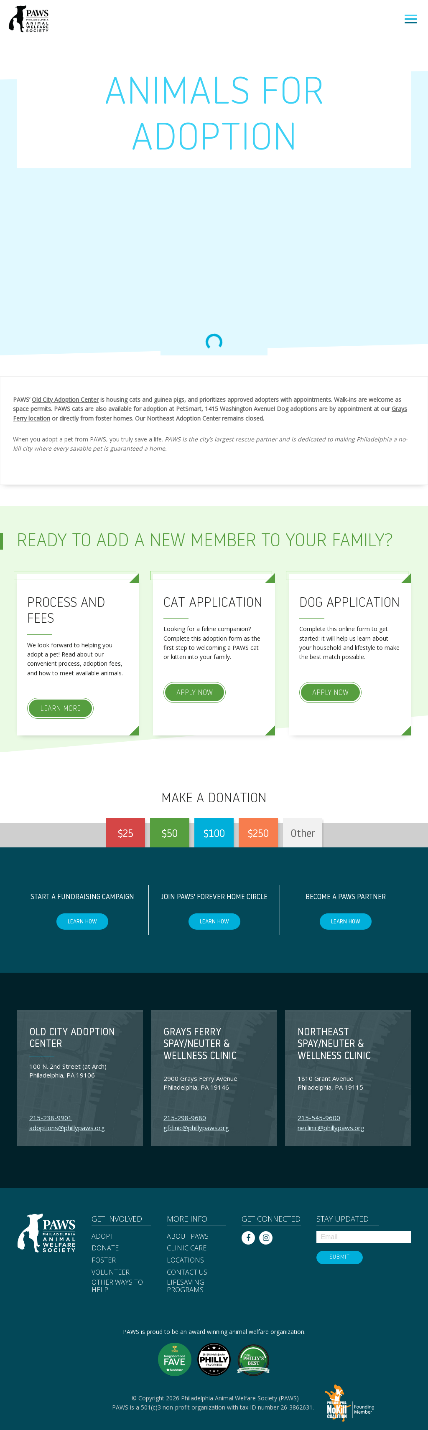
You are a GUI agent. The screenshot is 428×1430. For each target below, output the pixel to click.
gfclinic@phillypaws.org (196, 1127)
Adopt (103, 1236)
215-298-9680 (184, 1117)
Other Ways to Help (117, 1286)
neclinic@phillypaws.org (331, 1127)
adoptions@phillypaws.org (67, 1127)
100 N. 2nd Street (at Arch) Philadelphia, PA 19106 (68, 1070)
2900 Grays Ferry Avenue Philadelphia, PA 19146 (200, 1082)
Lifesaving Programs (185, 1286)
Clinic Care (186, 1248)
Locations (185, 1260)
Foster (104, 1260)
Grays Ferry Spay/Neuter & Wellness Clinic (200, 1045)
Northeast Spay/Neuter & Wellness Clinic (334, 1045)
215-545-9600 (319, 1117)
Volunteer (111, 1272)
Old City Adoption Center (65, 399)
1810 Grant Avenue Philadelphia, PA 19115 (330, 1082)
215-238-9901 (50, 1117)
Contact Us (187, 1272)
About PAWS (188, 1236)
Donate (105, 1248)
